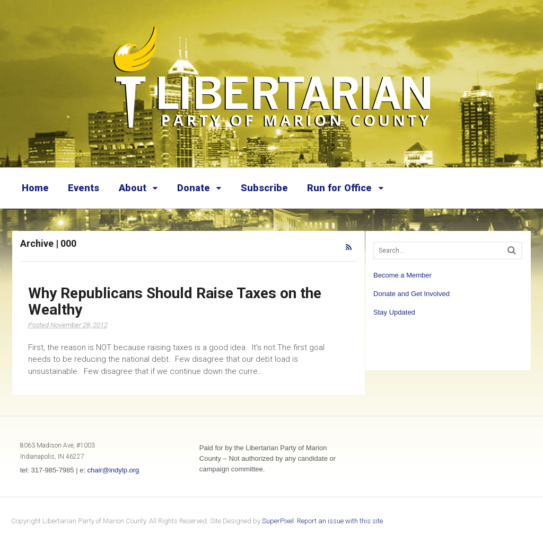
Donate (193, 187)
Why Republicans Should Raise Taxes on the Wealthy (174, 301)
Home (35, 187)
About (132, 187)
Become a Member (402, 275)
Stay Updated (394, 312)
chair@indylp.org (113, 470)
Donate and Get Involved (411, 294)
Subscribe (264, 187)
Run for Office (339, 187)
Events (83, 187)
